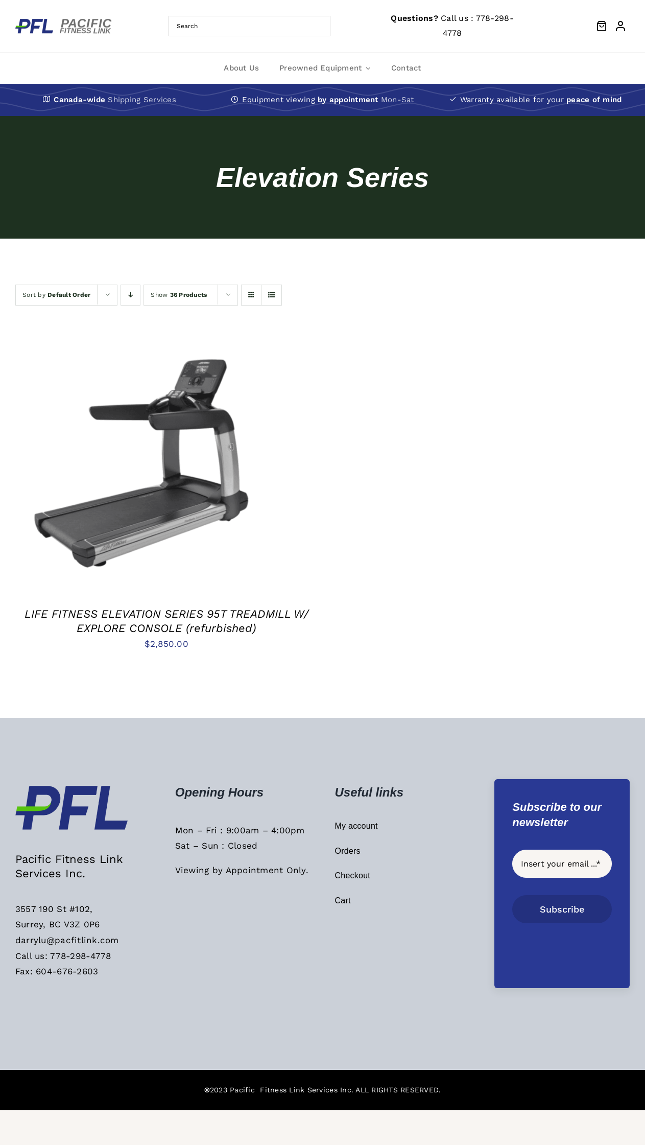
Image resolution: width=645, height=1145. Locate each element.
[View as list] (271, 295)
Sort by (56, 294)
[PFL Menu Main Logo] (66, 22)
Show (179, 294)
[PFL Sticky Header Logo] (74, 788)
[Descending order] (130, 295)
